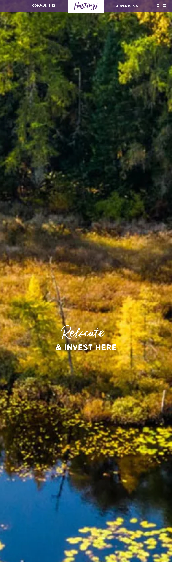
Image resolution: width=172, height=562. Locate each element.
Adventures (127, 6)
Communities (44, 5)
